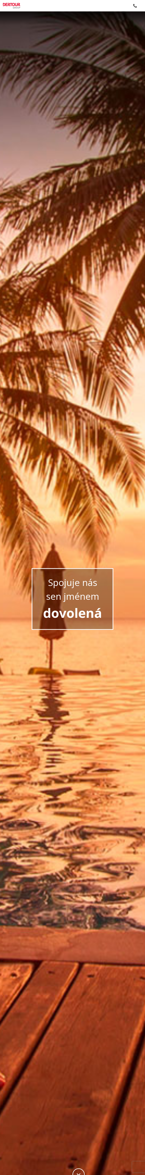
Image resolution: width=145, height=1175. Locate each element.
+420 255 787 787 (135, 6)
